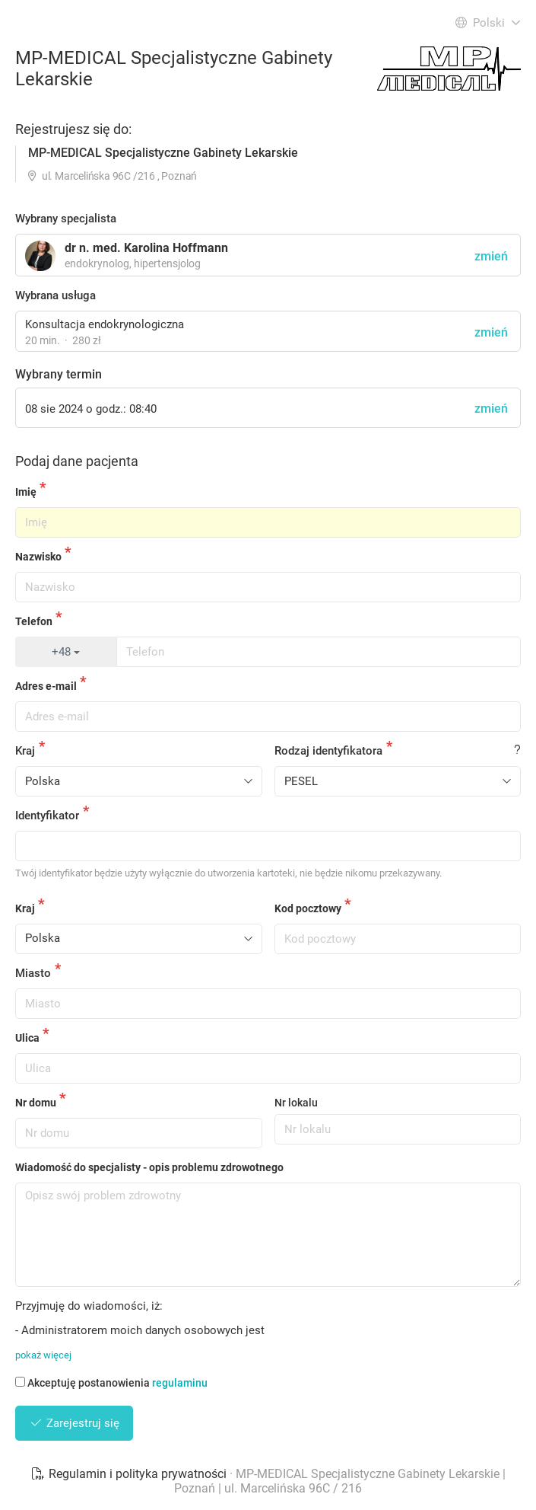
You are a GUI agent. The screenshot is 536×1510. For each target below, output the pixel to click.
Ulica (27, 1038)
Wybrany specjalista (65, 218)
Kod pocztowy (307, 908)
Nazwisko (38, 557)
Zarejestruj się (74, 1423)
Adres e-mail (46, 686)
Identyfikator (47, 815)
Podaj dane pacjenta (76, 461)
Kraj (25, 751)
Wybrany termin (58, 374)
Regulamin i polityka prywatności (130, 1474)
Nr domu (35, 1103)
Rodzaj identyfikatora (328, 751)
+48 (66, 652)
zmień (491, 332)
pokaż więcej (43, 1355)
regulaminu (180, 1383)
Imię (25, 492)
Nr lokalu (296, 1103)
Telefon (33, 621)
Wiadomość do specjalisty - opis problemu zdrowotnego (149, 1167)
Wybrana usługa (55, 295)
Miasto (33, 973)
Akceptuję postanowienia (111, 1383)
